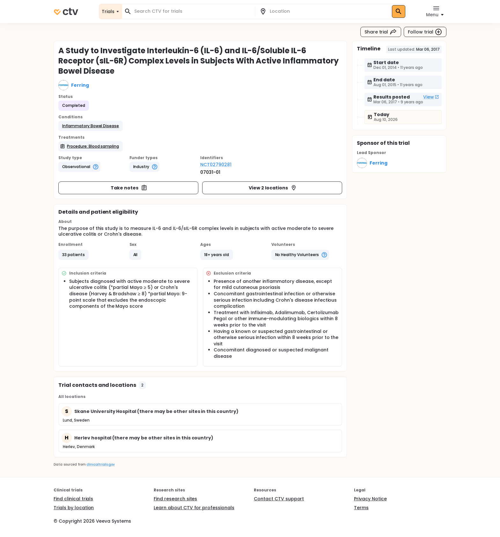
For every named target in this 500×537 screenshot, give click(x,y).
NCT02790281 (216, 164)
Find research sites (175, 499)
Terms (361, 508)
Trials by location (74, 508)
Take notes (129, 188)
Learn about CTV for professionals (194, 508)
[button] (90, 126)
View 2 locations (273, 188)
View (431, 97)
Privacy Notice (370, 499)
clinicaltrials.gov (100, 464)
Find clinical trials (73, 499)
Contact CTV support (279, 499)
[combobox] (192, 11)
